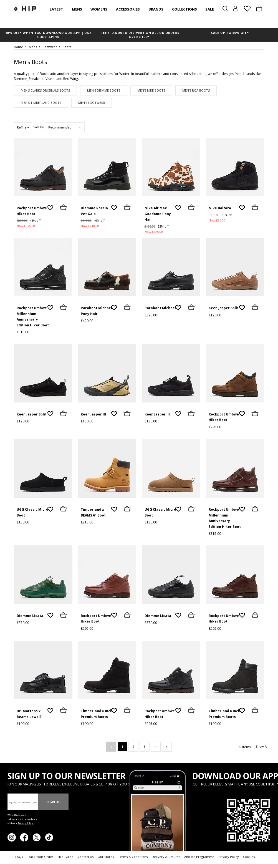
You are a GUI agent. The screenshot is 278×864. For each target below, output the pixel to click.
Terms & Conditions (133, 857)
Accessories (128, 9)
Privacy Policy (228, 857)
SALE (209, 9)
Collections (184, 9)
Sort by (38, 127)
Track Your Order (40, 857)
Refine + (23, 127)
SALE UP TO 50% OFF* (230, 33)
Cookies (249, 857)
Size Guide (65, 857)
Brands (155, 9)
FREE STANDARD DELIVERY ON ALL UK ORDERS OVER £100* (138, 35)
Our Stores (106, 857)
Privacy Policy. (26, 823)
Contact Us (85, 857)
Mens (77, 9)
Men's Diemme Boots (103, 90)
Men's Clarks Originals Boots (45, 90)
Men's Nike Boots (151, 90)
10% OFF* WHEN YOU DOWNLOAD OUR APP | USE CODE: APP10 (48, 35)
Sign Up (53, 801)
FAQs (19, 857)
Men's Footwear (91, 102)
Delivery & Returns (166, 857)
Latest (56, 9)
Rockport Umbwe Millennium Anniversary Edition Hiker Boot (33, 317)
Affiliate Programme (199, 857)
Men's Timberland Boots (41, 102)
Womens (98, 9)
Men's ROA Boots (196, 90)
